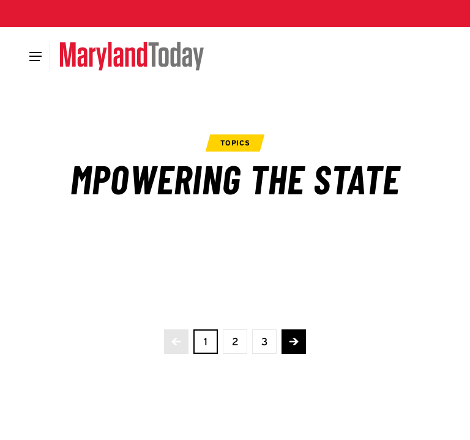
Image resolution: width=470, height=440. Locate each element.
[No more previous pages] (176, 341)
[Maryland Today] (132, 56)
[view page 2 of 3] (235, 341)
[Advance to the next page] (294, 341)
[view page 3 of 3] (264, 341)
